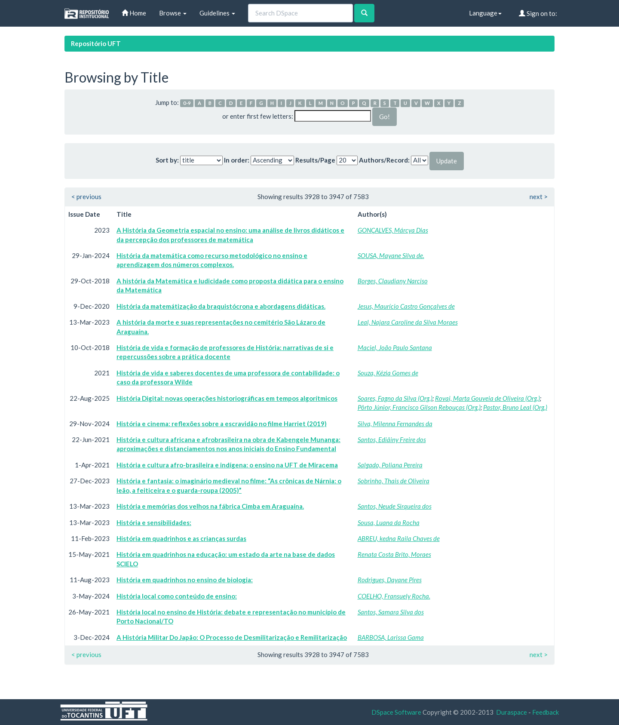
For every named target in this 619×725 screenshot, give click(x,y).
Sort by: (167, 160)
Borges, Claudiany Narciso (393, 281)
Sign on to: (538, 13)
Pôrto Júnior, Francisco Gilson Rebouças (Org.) (419, 407)
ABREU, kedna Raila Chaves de (399, 538)
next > (539, 196)
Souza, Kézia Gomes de (388, 373)
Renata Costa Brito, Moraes (394, 554)
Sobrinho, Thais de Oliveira (393, 481)
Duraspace (511, 712)
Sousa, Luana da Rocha (389, 522)
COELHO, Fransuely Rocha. (394, 596)
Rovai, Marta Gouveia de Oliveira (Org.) (487, 398)
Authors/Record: (384, 160)
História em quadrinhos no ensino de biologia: (184, 580)
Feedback (545, 712)
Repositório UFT (96, 43)
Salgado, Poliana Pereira (390, 465)
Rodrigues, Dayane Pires (390, 580)
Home (134, 13)
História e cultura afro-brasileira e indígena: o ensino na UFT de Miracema (227, 465)
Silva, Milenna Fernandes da (395, 423)
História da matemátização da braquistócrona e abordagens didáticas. (220, 306)
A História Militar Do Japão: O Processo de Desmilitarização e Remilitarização (231, 637)
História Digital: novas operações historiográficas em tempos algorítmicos (226, 398)
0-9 (187, 103)
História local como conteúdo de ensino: (176, 596)
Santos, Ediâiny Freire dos (392, 439)
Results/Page (315, 160)
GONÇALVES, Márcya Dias (393, 230)
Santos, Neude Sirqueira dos (395, 506)
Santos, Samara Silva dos (391, 612)
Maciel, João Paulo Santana (395, 347)
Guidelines (217, 13)
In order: (236, 160)
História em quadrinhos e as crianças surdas (181, 538)
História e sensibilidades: (153, 522)
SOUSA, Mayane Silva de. (391, 255)
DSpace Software (396, 712)
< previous (86, 196)
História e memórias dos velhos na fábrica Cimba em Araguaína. (210, 506)
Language (485, 13)
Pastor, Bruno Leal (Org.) (515, 407)
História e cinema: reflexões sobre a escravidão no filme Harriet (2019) (221, 423)
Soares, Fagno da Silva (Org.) (395, 398)
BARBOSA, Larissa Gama (391, 637)
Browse (173, 13)
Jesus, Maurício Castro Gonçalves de (406, 306)
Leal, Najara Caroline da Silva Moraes (408, 322)
